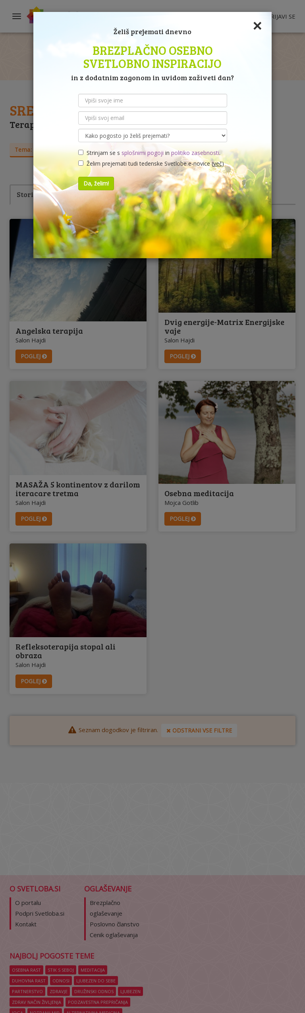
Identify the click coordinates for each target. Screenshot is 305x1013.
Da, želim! (96, 183)
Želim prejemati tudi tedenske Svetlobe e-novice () (151, 163)
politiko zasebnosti (195, 153)
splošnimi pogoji (143, 153)
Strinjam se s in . (149, 153)
